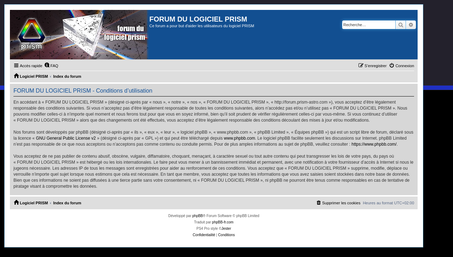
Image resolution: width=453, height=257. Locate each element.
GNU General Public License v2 (66, 138)
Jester (226, 228)
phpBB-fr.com (223, 222)
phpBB (197, 216)
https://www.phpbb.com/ (373, 144)
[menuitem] (51, 66)
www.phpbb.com (239, 138)
